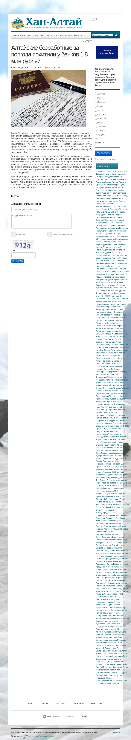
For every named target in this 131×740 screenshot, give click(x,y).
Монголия (100, 118)
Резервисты (101, 187)
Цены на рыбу (109, 404)
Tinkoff (120, 594)
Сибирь (123, 656)
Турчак (124, 672)
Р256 (107, 391)
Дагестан (124, 588)
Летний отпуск (118, 545)
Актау (107, 550)
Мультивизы (121, 480)
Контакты (96, 703)
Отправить (17, 261)
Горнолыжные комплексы (108, 269)
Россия (120, 648)
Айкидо (125, 388)
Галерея (77, 35)
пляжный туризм (119, 583)
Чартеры (121, 415)
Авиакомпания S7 (113, 523)
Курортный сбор (114, 372)
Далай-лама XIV (112, 496)
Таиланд (123, 469)
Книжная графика (114, 214)
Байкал (108, 363)
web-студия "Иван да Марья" (39, 736)
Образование (110, 643)
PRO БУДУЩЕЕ (103, 212)
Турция (99, 135)
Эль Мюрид (111, 174)
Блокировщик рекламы (106, 640)
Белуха (99, 431)
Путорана (100, 177)
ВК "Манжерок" (107, 580)
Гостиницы (110, 204)
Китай (99, 110)
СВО (98, 334)
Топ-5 (118, 515)
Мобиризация (117, 185)
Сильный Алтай (109, 242)
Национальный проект (106, 415)
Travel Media (110, 261)
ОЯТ (108, 223)
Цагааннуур (122, 393)
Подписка (120, 261)
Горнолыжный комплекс (112, 453)
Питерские (107, 667)
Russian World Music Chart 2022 (110, 320)
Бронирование (117, 488)
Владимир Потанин (120, 504)
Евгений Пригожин (104, 578)
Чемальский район (105, 231)
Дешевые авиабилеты (106, 263)
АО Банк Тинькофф (105, 634)
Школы (120, 643)
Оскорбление (102, 615)
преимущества (103, 596)
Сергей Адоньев (110, 431)
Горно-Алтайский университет (109, 507)
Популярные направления (108, 588)
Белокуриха (101, 372)
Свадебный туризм (105, 659)
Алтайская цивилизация (107, 331)
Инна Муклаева (103, 315)
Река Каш (100, 407)
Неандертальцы (103, 610)
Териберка (120, 518)
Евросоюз (111, 255)
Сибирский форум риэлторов (109, 675)
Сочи (113, 350)
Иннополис (112, 244)
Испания (100, 102)
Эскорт (124, 559)
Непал (99, 122)
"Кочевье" (100, 391)
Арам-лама (114, 499)
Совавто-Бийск (117, 391)
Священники (111, 648)
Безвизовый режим (111, 355)
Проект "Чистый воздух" (107, 466)
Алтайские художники (115, 385)
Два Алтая (101, 353)
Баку (107, 469)
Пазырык (123, 475)
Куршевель (101, 624)
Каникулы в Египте (110, 423)
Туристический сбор (119, 550)
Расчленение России (106, 540)
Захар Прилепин (103, 651)
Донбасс (112, 336)
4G (97, 683)
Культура (56, 35)
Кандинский (110, 177)
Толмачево (101, 521)
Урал (98, 591)
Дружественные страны (107, 358)
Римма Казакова (103, 301)
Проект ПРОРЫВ (117, 225)
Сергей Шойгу (102, 499)
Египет (99, 98)
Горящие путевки (110, 572)
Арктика (109, 407)
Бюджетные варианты (106, 548)
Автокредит (109, 626)
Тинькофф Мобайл (113, 637)
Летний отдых (102, 418)
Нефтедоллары (119, 193)
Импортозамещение (105, 195)
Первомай (101, 491)
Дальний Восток (120, 407)
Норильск (121, 174)
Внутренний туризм (105, 279)
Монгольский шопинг (105, 382)
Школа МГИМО (110, 569)
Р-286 (126, 586)
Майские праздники (118, 485)
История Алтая (106, 531)
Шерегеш (100, 363)
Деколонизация (118, 537)
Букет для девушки (114, 662)
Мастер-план (117, 621)
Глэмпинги (101, 586)
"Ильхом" (117, 388)
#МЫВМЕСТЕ (119, 307)
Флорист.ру (101, 664)
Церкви (99, 645)
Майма (125, 610)
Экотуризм (118, 667)
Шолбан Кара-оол (118, 288)
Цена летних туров (110, 426)
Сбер (98, 453)
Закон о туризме (109, 285)
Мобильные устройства (107, 494)
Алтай (118, 247)
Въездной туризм (112, 656)
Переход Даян (102, 396)
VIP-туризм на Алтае (105, 239)
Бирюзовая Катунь (104, 564)
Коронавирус (102, 439)
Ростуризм (117, 217)
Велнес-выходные (104, 401)
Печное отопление (116, 250)
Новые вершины (120, 564)
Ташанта (113, 396)
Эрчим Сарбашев (112, 369)
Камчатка (116, 363)
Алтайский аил (103, 298)
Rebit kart (122, 494)
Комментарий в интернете (108, 613)
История (67, 35)
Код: (13, 250)
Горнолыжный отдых (111, 361)
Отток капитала (121, 334)
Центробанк (108, 190)
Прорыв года (102, 429)
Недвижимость (114, 672)
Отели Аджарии (118, 445)
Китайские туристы (118, 437)
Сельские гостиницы (105, 296)
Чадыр (118, 296)
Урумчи (113, 393)
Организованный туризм (112, 442)
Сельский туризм (117, 290)
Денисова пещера (118, 607)
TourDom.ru (101, 480)
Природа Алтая (103, 228)
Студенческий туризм (106, 510)
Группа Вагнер (120, 575)
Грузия (123, 526)
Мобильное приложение (107, 653)
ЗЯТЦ (107, 225)
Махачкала (111, 353)
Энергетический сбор (106, 206)
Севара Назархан (104, 217)
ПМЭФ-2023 (101, 561)
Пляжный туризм (104, 545)
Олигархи (111, 187)
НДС (117, 458)
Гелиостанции (118, 464)
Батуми (107, 447)
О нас (31, 703)
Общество (44, 35)
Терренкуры (101, 377)
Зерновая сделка (104, 258)
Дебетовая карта (109, 594)
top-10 (108, 502)
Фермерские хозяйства (106, 412)
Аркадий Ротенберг (105, 567)
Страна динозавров (105, 575)
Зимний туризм (118, 450)
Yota (101, 683)
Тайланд (100, 130)
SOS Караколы (121, 236)
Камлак (109, 678)
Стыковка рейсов (112, 526)
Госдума (109, 475)
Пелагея (118, 456)
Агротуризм (109, 410)
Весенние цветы (114, 664)
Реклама (60, 703)
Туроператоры (108, 458)
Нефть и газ (121, 255)
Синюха (107, 450)
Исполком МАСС (115, 429)
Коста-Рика (101, 114)
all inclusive (120, 410)
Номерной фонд (103, 559)
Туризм (26, 35)
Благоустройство (110, 374)
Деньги (121, 331)
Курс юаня (107, 193)
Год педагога (109, 645)
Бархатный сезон (104, 182)
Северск (100, 225)
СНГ (110, 179)
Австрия (100, 94)
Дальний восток (103, 488)
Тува (121, 496)
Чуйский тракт (121, 380)
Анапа (119, 548)
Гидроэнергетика (104, 464)
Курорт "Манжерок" (105, 456)
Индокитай (114, 469)
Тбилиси (107, 185)
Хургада (124, 195)
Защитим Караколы (119, 228)
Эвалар (99, 477)
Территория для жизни (106, 309)
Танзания (100, 126)
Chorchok (105, 317)
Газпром (111, 171)
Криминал (111, 586)
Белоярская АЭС (118, 223)
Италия (99, 472)
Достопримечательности (107, 534)
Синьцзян (120, 404)
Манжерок (101, 678)
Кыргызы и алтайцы (116, 328)
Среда (34, 35)
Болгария (111, 480)
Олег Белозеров (116, 312)
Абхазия (100, 550)
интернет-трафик (111, 683)
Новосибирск (122, 350)
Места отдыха (102, 553)
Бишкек (122, 182)
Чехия (120, 396)
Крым (124, 171)
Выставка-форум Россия (118, 618)
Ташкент (123, 209)
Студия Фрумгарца (105, 388)
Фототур (105, 591)
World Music (116, 315)
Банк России (102, 336)
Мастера (87, 41)
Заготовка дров (103, 252)
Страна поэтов (121, 298)
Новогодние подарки (105, 345)
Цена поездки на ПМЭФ (118, 561)
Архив (45, 703)
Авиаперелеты (119, 179)
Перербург (116, 559)
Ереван (99, 185)
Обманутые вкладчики (113, 477)
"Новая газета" (115, 434)
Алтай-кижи (101, 323)
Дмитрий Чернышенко (106, 220)
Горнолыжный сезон (120, 271)
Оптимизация (102, 366)
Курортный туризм (118, 399)
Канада (99, 106)
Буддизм (100, 496)
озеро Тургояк (115, 591)
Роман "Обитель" (119, 651)
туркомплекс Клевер (105, 274)
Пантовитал (109, 339)
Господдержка (102, 290)
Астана (115, 182)
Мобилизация (107, 334)
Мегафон (123, 680)
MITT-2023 (124, 426)
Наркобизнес (102, 434)
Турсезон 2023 (110, 472)
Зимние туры (114, 266)
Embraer (100, 526)
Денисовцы (116, 610)
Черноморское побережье (108, 483)
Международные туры (106, 512)
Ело (121, 534)
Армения (100, 469)
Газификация (102, 250)
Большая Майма (103, 621)
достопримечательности (107, 680)
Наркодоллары (103, 437)
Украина (100, 529)
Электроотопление (111, 461)
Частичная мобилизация (107, 201)
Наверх (116, 732)
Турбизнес (101, 174)
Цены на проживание (114, 556)
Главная (16, 35)
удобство (114, 596)
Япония (99, 143)
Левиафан (111, 518)
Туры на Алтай (114, 377)
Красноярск (101, 171)
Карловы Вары (103, 399)
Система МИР (112, 491)
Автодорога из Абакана (114, 277)
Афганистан (113, 347)
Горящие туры (117, 198)
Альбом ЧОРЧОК (117, 317)
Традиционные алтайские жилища (111, 293)
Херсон (115, 258)
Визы (104, 347)
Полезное (78, 703)
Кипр (116, 475)
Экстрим (120, 586)
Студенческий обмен (105, 515)
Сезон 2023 (123, 466)
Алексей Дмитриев (110, 209)
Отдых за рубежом (111, 420)
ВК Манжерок (109, 247)
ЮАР (98, 139)
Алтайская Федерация (117, 542)
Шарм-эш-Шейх (103, 198)
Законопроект (115, 553)
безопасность (102, 599)
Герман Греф (120, 580)
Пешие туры (115, 418)
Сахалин (100, 410)
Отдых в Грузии (103, 445)
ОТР (112, 298)
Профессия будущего (116, 632)
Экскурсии (106, 537)
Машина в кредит (109, 629)
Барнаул (115, 212)
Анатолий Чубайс (104, 583)
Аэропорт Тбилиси (112, 529)
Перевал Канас (103, 393)
